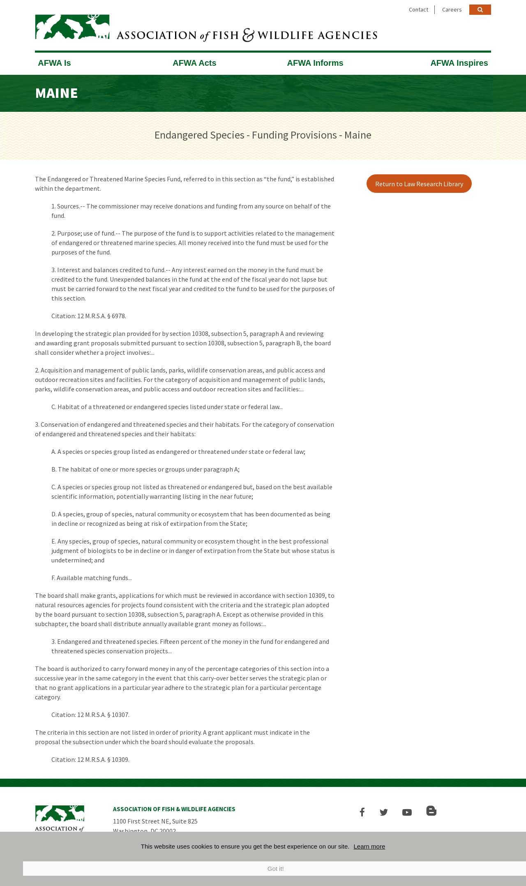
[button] (362, 812)
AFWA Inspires (459, 62)
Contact (418, 9)
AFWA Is (54, 62)
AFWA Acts (194, 62)
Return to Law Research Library (419, 184)
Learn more (369, 846)
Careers (452, 9)
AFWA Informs (315, 62)
